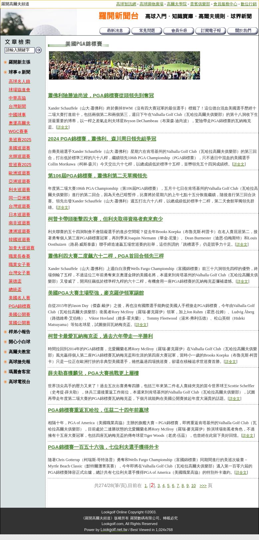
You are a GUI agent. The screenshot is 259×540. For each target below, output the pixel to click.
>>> (203, 485)
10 (193, 485)
